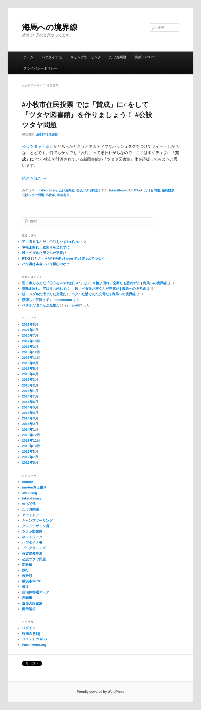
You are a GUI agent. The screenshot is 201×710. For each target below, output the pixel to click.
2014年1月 (30, 429)
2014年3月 (30, 418)
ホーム (28, 57)
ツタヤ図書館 (32, 531)
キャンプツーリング (85, 57)
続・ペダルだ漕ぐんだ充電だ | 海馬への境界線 (110, 289)
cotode (27, 482)
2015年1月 (30, 391)
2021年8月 (30, 324)
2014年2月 (30, 424)
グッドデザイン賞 (35, 526)
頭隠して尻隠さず (35, 300)
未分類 (27, 576)
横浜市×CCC (144, 57)
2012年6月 (30, 462)
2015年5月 (30, 369)
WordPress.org (34, 645)
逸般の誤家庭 (32, 603)
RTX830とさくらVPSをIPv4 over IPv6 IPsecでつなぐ (63, 258)
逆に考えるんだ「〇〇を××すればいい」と (54, 242)
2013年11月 (31, 440)
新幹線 (27, 565)
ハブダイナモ (52, 57)
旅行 (25, 570)
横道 (25, 587)
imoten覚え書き (34, 487)
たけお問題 (117, 57)
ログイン (29, 628)
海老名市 (63, 195)
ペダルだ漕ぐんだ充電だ (40, 305)
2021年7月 (30, 330)
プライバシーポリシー (40, 68)
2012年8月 (30, 451)
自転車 (27, 598)
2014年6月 (30, 402)
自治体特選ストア (35, 592)
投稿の (31, 634)
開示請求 (29, 609)
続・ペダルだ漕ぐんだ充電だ (44, 253)
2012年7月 (30, 457)
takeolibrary (48, 190)
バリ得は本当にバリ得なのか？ (46, 264)
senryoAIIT (73, 305)
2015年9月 (30, 363)
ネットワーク (32, 537)
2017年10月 (31, 341)
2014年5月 (30, 407)
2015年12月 (31, 352)
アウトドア (30, 515)
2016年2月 (30, 347)
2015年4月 (30, 374)
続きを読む (34, 178)
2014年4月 (30, 413)
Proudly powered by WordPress (100, 692)
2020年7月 (30, 335)
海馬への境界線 (49, 27)
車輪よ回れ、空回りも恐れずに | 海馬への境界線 (129, 283)
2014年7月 (30, 396)
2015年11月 (31, 358)
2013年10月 (31, 446)
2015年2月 (30, 385)
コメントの (34, 639)
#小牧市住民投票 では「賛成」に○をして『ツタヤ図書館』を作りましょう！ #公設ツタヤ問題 (87, 115)
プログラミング (34, 548)
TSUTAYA (136, 190)
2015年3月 (30, 380)
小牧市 (50, 195)
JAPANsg (29, 493)
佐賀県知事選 (32, 553)
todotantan (63, 300)
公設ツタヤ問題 (35, 146)
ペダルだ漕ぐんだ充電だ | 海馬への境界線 (103, 294)
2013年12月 (31, 435)
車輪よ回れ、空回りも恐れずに (46, 247)
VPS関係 (29, 504)
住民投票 (168, 190)
